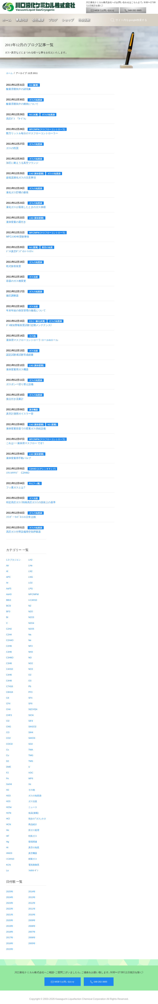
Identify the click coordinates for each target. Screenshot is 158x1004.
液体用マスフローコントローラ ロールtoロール (32, 340)
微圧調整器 (12, 295)
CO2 (8, 737)
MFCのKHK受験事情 (17, 236)
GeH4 (9, 784)
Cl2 (7, 720)
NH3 (30, 651)
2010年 (31, 914)
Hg (7, 841)
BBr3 (8, 599)
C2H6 (9, 645)
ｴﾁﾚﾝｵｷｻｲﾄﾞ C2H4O (17, 472)
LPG (30, 588)
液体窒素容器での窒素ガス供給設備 (26, 428)
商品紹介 (32, 824)
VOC (30, 772)
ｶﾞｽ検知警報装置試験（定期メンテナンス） (29, 325)
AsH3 (8, 594)
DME (8, 766)
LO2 (30, 582)
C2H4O (9, 640)
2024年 (9, 897)
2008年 (31, 925)
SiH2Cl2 (32, 726)
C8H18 (9, 691)
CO (7, 732)
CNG (8, 726)
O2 (29, 674)
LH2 (30, 559)
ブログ (52, 20)
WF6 (30, 778)
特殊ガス (32, 835)
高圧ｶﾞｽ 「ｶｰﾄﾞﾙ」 (16, 118)
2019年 (9, 925)
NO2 (30, 663)
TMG (30, 755)
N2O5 (31, 628)
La (7, 870)
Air (7, 565)
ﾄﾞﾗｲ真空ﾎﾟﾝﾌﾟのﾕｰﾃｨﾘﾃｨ (19, 251)
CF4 (8, 703)
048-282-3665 (133, 10)
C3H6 (9, 651)
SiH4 (30, 732)
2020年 (9, 920)
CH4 (8, 709)
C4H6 (9, 674)
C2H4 (9, 634)
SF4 (30, 697)
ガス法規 (32, 801)
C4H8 (9, 680)
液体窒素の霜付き (16, 222)
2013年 (31, 897)
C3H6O (9, 657)
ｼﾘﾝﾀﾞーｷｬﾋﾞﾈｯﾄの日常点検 (21, 517)
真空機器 (32, 853)
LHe (30, 565)
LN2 (30, 571)
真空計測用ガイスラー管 (19, 413)
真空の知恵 (33, 847)
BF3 (8, 611)
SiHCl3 (31, 737)
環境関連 (32, 841)
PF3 (30, 691)
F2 (7, 772)
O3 (29, 680)
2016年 (9, 943)
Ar (7, 582)
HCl (8, 818)
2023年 (9, 902)
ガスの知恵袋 (34, 795)
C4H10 (9, 668)
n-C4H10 (32, 599)
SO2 (30, 743)
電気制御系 (33, 864)
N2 (29, 605)
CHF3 (9, 715)
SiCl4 (30, 715)
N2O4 (31, 622)
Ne (29, 640)
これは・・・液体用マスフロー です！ (25, 443)
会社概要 (38, 20)
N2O (30, 611)
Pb (29, 686)
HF (7, 835)
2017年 (9, 937)
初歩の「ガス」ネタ (37, 818)
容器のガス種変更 (16, 281)
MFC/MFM (33, 594)
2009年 (31, 920)
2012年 (31, 902)
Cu (7, 755)
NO (30, 657)
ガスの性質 (12, 148)
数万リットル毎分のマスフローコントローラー (32, 133)
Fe (7, 778)
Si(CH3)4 (32, 709)
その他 (31, 789)
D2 (7, 760)
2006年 (31, 937)
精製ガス (32, 858)
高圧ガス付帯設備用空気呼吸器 (23, 531)
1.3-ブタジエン (13, 559)
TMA (30, 749)
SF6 (30, 703)
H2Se (9, 807)
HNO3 (9, 853)
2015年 (9, 948)
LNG (30, 576)
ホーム (6, 20)
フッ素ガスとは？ (15, 487)
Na (29, 634)
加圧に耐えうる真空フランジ (22, 162)
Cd (7, 697)
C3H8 (9, 663)
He (7, 829)
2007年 (31, 931)
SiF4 (30, 720)
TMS (30, 760)
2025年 (9, 891)
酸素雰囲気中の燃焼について (22, 104)
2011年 (31, 908)
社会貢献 (84, 20)
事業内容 (21, 20)
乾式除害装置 (13, 266)
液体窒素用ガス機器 (17, 369)
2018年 (9, 931)
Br (7, 617)
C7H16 (9, 686)
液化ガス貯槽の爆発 (17, 192)
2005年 (31, 943)
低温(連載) (33, 812)
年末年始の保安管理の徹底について (26, 310)
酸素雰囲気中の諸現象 (18, 89)
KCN (8, 864)
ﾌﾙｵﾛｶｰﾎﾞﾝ (33, 870)
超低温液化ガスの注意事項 (21, 177)
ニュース (32, 807)
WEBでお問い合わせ (102, 10)
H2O (8, 795)
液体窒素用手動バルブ (18, 458)
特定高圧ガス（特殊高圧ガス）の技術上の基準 (31, 502)
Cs (7, 749)
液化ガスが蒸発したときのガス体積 (26, 207)
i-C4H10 (10, 858)
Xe (29, 784)
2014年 (31, 891)
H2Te (8, 812)
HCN (8, 824)
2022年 (9, 908)
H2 (7, 789)
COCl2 (9, 743)
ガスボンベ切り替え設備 (19, 384)
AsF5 (8, 588)
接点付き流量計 (14, 399)
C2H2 (9, 628)
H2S (8, 801)
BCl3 (8, 605)
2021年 (9, 914)
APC (8, 576)
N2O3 (31, 617)
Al (7, 571)
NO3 (30, 668)
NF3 (30, 645)
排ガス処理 (33, 829)
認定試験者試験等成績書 (19, 354)
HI (7, 847)
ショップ (68, 20)
